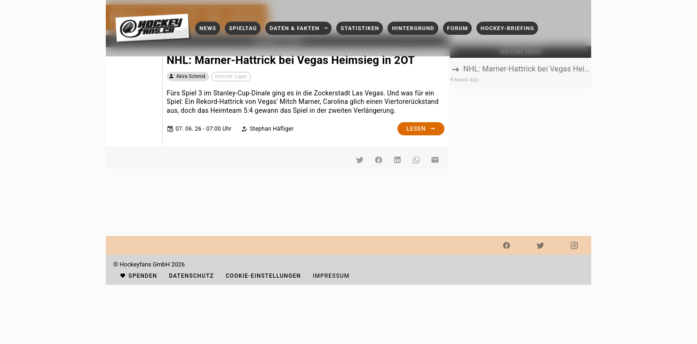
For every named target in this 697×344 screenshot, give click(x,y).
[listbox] (520, 73)
